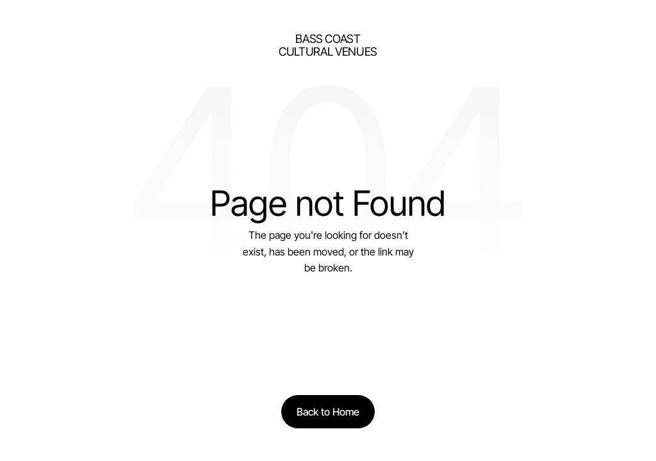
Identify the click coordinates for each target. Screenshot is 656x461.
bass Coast (327, 38)
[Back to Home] (328, 411)
